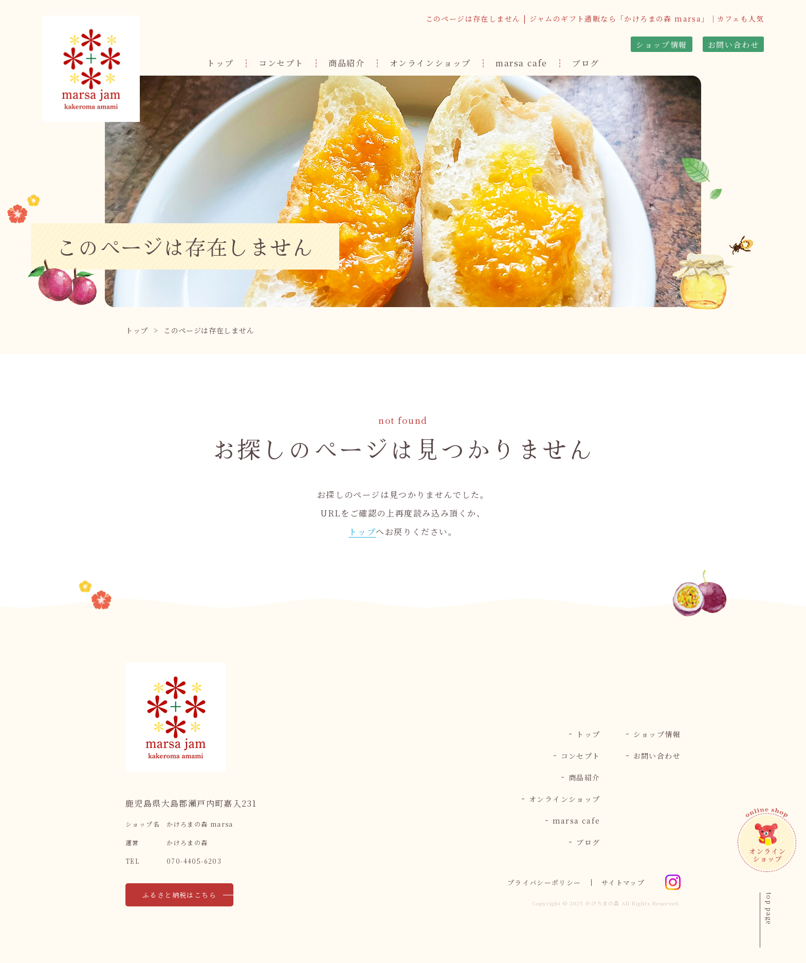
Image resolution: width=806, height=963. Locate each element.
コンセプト (281, 63)
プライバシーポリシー (544, 882)
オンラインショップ (430, 63)
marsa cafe (521, 63)
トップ (220, 63)
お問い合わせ (733, 44)
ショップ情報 (661, 44)
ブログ (585, 63)
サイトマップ (623, 882)
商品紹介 (346, 63)
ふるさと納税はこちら (179, 895)
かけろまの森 (602, 903)
